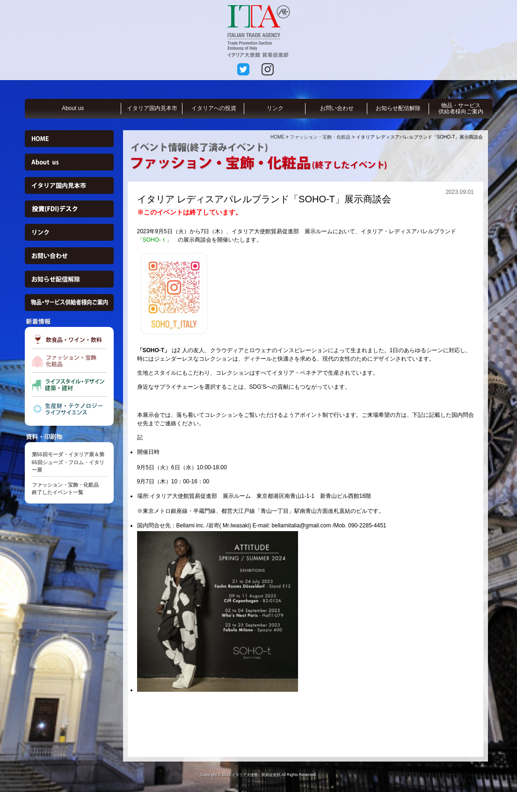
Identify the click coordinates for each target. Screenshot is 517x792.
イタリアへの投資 (213, 108)
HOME (277, 137)
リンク (275, 108)
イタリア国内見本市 (152, 108)
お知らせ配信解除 (398, 108)
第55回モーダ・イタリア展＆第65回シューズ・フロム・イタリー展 (68, 462)
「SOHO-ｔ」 (154, 240)
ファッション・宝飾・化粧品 (320, 137)
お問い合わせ (337, 108)
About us (73, 108)
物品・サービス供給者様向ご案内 (460, 108)
